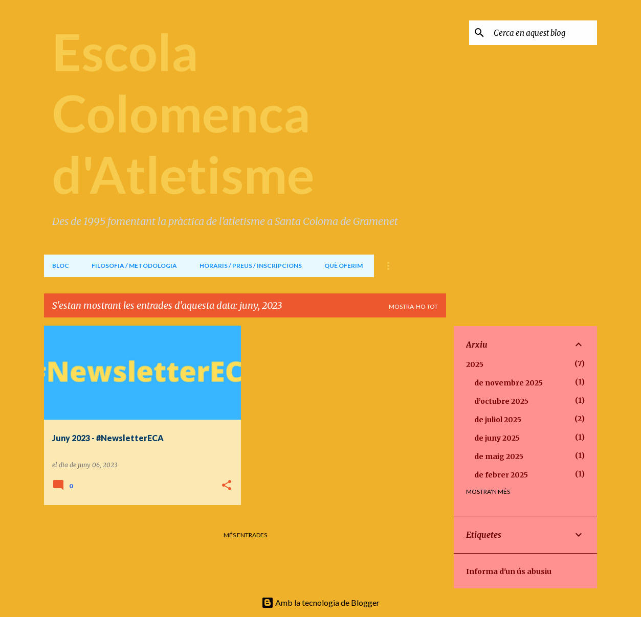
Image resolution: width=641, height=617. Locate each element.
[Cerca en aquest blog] (543, 32)
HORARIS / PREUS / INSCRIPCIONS (251, 265)
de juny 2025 (497, 438)
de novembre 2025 (508, 382)
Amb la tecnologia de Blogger (320, 602)
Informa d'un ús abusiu (508, 571)
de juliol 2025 (497, 419)
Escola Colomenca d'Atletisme (183, 112)
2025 (474, 364)
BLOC (60, 265)
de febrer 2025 (501, 474)
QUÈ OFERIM (343, 265)
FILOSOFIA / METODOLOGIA (134, 265)
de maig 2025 (498, 456)
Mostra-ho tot (413, 306)
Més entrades (245, 535)
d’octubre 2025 (501, 401)
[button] (226, 486)
